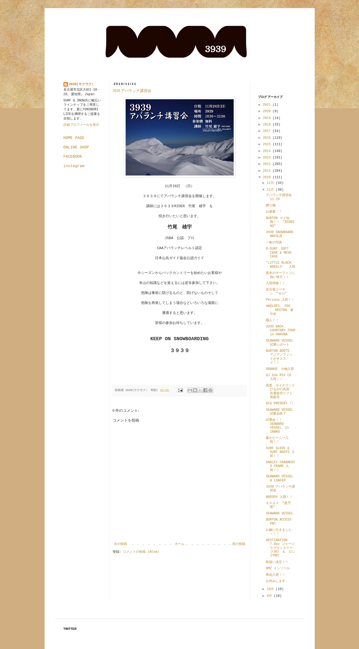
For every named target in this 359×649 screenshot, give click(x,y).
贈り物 (271, 205)
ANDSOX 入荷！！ (279, 497)
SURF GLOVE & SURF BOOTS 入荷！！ (280, 452)
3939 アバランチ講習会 (134, 91)
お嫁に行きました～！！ (279, 532)
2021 (268, 105)
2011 (268, 171)
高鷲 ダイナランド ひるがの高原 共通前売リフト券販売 (282, 391)
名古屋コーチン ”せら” (276, 291)
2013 (268, 158)
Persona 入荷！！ (280, 300)
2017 (268, 131)
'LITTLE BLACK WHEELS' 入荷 (280, 265)
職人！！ (272, 320)
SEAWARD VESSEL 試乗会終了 (281, 412)
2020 (268, 111)
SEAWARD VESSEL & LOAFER (279, 478)
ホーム (179, 544)
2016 (268, 138)
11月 (271, 190)
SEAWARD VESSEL (279, 513)
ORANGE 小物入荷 (280, 369)
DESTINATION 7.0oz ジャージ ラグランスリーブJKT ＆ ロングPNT (282, 548)
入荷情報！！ (275, 283)
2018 (268, 125)
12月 (271, 183)
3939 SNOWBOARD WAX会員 (279, 234)
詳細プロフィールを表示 (81, 125)
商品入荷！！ (275, 575)
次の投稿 (120, 544)
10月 (271, 589)
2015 (268, 144)
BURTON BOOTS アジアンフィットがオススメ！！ (281, 357)
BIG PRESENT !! (279, 403)
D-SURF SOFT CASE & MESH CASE (278, 253)
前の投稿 (238, 544)
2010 (268, 177)
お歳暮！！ (274, 212)
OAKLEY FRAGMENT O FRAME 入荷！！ (280, 466)
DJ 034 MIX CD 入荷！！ (278, 377)
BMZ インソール (279, 568)
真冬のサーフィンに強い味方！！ (280, 275)
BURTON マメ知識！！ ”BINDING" (280, 222)
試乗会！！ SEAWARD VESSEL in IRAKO (277, 425)
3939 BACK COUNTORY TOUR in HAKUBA (280, 330)
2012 (268, 164)
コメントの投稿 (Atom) (141, 552)
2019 (268, 118)
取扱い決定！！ (277, 562)
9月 (270, 596)
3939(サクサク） (82, 84)
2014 (268, 151)
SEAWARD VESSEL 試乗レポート (279, 342)
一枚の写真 (274, 242)
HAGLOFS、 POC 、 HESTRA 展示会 (279, 310)
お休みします (275, 581)
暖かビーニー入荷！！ (277, 440)
